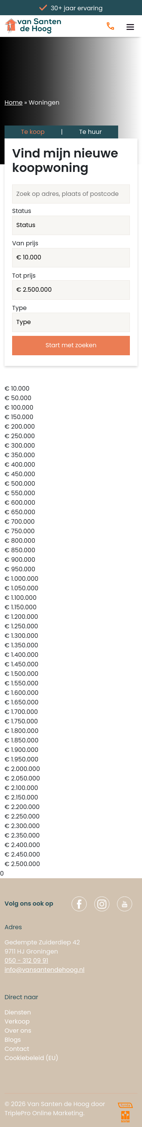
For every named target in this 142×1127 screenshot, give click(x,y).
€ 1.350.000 (71, 645)
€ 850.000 (71, 550)
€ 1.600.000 (71, 693)
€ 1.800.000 (71, 731)
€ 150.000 (71, 417)
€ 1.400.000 (71, 655)
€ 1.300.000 (71, 636)
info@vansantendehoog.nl (44, 969)
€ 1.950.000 (71, 760)
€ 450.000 (71, 474)
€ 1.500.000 (71, 674)
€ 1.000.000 (71, 579)
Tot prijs (24, 275)
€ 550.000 (71, 493)
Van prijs (25, 243)
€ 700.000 (71, 522)
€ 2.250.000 (71, 817)
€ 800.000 (71, 541)
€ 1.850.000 (71, 741)
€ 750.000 (71, 531)
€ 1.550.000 (71, 683)
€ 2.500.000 (71, 864)
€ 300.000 (71, 446)
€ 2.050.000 (71, 779)
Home (14, 102)
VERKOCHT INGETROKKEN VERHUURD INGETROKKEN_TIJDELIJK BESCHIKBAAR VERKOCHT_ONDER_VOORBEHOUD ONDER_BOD (71, 225)
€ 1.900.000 (71, 750)
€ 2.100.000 (71, 788)
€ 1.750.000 (71, 721)
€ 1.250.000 (71, 626)
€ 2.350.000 (71, 836)
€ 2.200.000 (71, 807)
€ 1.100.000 (71, 598)
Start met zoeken (70, 345)
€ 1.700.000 (71, 712)
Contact (17, 1048)
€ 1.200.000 (71, 617)
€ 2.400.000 (71, 845)
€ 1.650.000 (71, 702)
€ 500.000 (71, 484)
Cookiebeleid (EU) (31, 1058)
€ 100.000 (71, 408)
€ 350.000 (71, 455)
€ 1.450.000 (71, 664)
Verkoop (17, 1021)
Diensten (18, 1012)
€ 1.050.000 (71, 588)
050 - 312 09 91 (26, 960)
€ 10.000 (71, 389)
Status (21, 211)
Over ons (18, 1030)
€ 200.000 (71, 427)
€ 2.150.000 (71, 798)
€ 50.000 (71, 398)
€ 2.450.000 (71, 855)
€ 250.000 (71, 436)
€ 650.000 (71, 512)
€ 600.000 (71, 503)
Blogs (13, 1039)
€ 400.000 (71, 465)
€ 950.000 (71, 569)
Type (19, 308)
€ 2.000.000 (71, 769)
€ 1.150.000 (71, 607)
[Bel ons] (110, 26)
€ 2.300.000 (71, 826)
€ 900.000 (71, 560)
